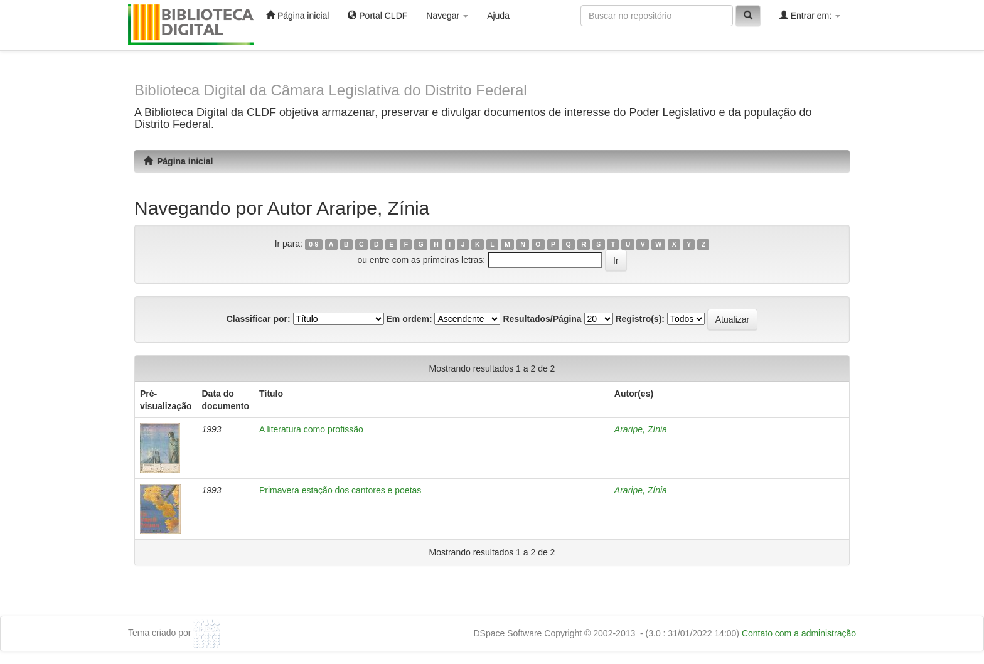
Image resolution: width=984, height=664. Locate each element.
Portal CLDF (377, 15)
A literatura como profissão (311, 429)
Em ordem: (409, 319)
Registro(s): (640, 319)
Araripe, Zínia (640, 429)
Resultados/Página (542, 319)
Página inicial (297, 15)
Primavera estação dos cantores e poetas (340, 490)
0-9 (313, 244)
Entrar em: (809, 15)
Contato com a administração (799, 633)
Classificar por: (259, 319)
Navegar (447, 16)
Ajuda (498, 16)
